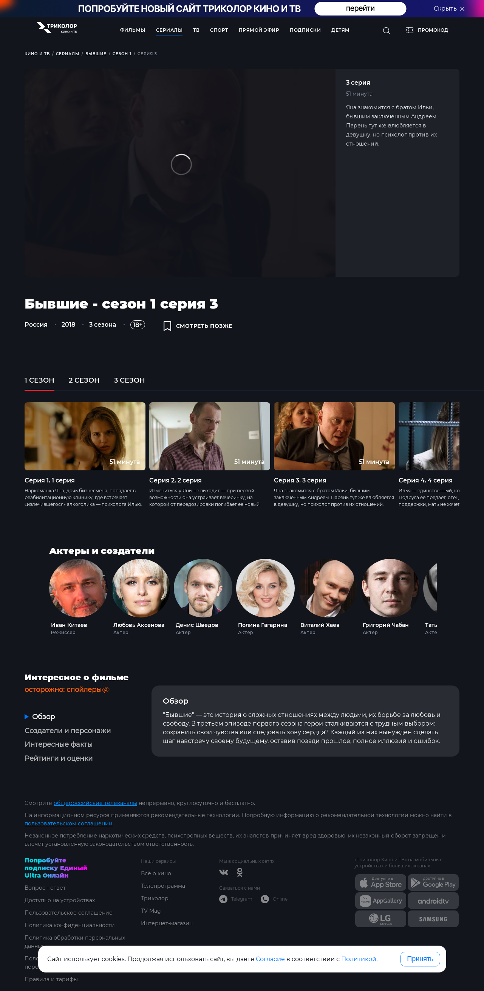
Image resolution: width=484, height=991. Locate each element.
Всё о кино (156, 873)
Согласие (270, 959)
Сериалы (169, 30)
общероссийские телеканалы (95, 803)
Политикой (358, 959)
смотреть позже (198, 326)
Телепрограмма (163, 885)
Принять (420, 959)
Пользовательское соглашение (69, 912)
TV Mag (151, 910)
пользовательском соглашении (69, 823)
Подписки (305, 30)
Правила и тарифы (51, 979)
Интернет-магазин (167, 923)
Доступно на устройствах (60, 900)
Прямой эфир (259, 30)
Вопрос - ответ (45, 887)
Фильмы (132, 30)
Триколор (155, 898)
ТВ (196, 30)
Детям (340, 30)
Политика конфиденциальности (70, 925)
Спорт (219, 30)
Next (447, 595)
